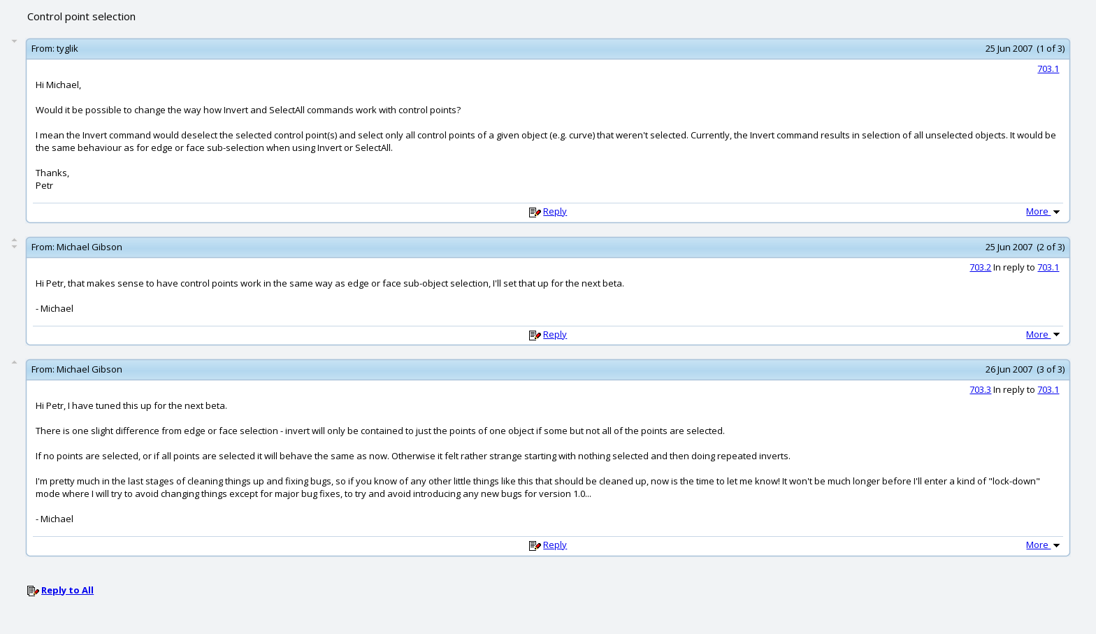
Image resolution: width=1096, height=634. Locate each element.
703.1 (1048, 68)
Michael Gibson (89, 246)
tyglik (67, 48)
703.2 (980, 267)
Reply (555, 211)
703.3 (980, 389)
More (1044, 211)
